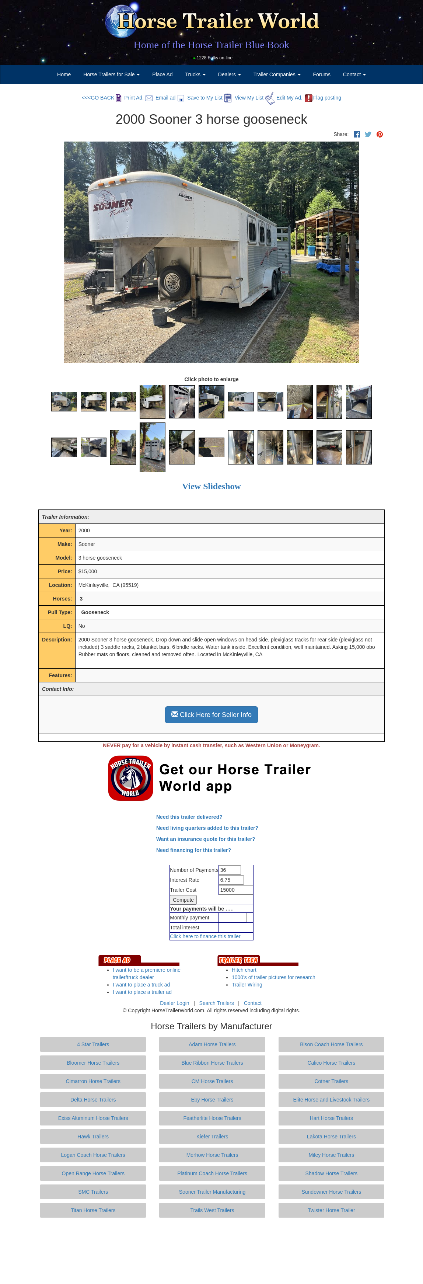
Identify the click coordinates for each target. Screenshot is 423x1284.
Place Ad (162, 74)
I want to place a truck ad (141, 985)
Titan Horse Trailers (93, 1210)
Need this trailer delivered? (189, 817)
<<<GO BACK (98, 98)
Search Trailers (216, 1003)
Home (64, 74)
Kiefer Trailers (212, 1136)
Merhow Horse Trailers (212, 1155)
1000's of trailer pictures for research (273, 977)
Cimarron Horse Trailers (93, 1081)
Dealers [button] (229, 74)
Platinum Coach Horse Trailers (212, 1173)
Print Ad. (130, 98)
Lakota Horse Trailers (331, 1136)
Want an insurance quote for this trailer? (205, 839)
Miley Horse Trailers (331, 1155)
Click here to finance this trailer (205, 936)
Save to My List (200, 98)
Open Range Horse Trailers (93, 1173)
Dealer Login (174, 1003)
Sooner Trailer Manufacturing (212, 1192)
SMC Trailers (93, 1192)
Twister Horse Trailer (331, 1210)
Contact (253, 1003)
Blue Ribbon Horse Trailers (212, 1063)
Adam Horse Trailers (212, 1044)
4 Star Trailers (93, 1044)
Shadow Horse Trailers (331, 1173)
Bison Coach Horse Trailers (331, 1044)
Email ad (160, 98)
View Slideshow (211, 486)
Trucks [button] (195, 74)
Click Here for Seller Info (211, 714)
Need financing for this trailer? (193, 850)
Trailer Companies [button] (277, 74)
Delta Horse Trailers (93, 1100)
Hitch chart (244, 970)
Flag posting (322, 98)
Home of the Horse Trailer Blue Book (211, 45)
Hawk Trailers (93, 1136)
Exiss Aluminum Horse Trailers (93, 1118)
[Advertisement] (211, 1250)
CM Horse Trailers (212, 1081)
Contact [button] (354, 74)
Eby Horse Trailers (212, 1100)
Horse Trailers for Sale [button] (111, 74)
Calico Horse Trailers (331, 1063)
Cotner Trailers (331, 1081)
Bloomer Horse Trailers (93, 1063)
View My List (243, 98)
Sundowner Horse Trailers (331, 1192)
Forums (321, 74)
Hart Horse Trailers (331, 1118)
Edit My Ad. (284, 98)
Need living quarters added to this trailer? (207, 828)
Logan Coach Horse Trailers (93, 1155)
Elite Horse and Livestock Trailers (331, 1100)
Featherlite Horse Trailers (212, 1118)
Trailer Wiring (247, 985)
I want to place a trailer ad (142, 992)
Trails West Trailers (212, 1210)
